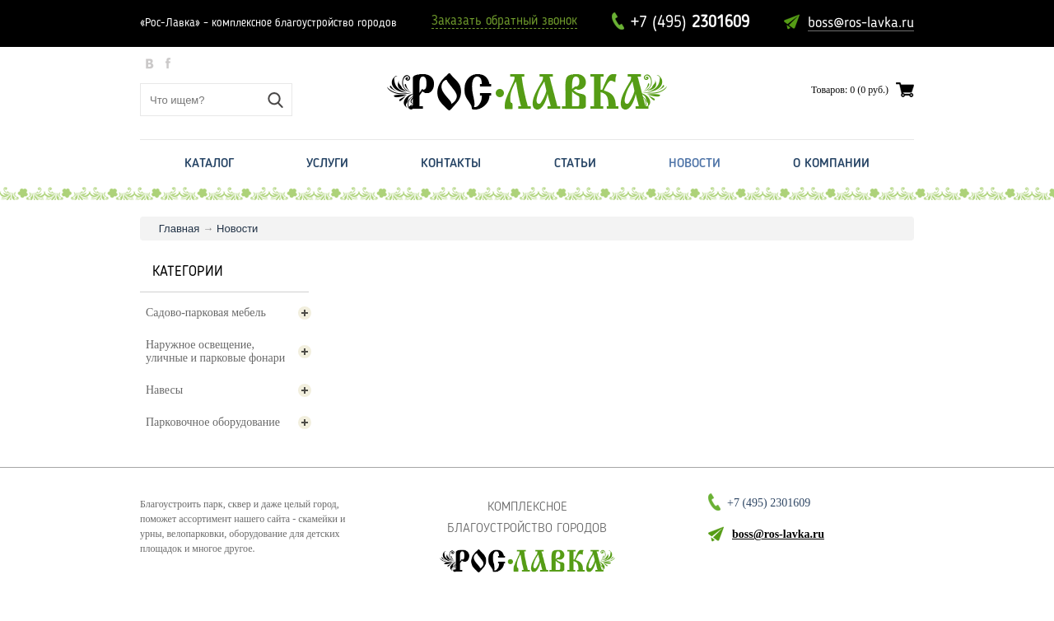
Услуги (327, 163)
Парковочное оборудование (228, 422)
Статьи (575, 163)
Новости (695, 163)
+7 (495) (690, 23)
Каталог (209, 163)
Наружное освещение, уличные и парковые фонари (228, 351)
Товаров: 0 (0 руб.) (849, 90)
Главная (179, 228)
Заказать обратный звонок (504, 21)
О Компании (831, 163)
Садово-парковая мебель (228, 313)
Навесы (228, 390)
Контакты (451, 163)
